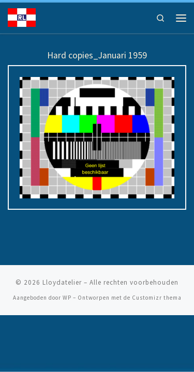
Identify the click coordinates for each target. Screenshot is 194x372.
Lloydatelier (62, 282)
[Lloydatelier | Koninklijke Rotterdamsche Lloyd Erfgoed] (22, 17)
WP (67, 297)
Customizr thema (157, 297)
